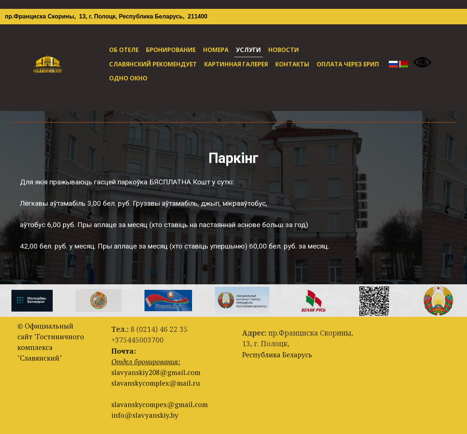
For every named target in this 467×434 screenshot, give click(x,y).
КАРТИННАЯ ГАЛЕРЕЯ (236, 64)
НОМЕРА (216, 50)
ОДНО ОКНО (128, 78)
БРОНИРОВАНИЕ (171, 50)
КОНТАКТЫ (292, 64)
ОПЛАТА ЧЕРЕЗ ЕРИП (348, 64)
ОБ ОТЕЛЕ (124, 50)
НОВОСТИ (283, 50)
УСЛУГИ (248, 50)
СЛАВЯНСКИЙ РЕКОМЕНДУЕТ (153, 64)
